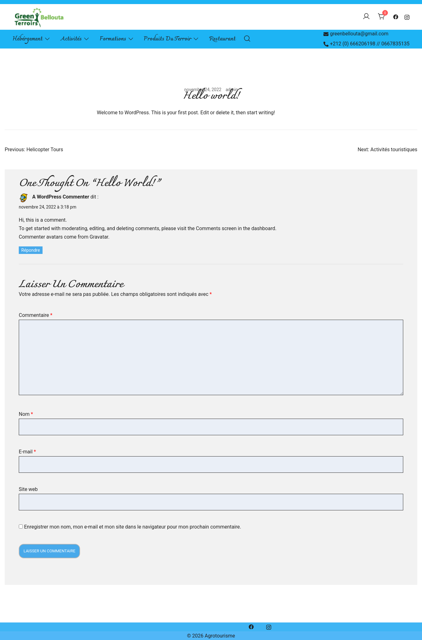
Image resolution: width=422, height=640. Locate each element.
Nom (26, 414)
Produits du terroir (167, 39)
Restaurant (222, 39)
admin (232, 89)
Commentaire (35, 315)
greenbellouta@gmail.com (356, 34)
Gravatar (98, 237)
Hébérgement (28, 39)
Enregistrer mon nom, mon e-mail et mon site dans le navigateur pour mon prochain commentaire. (132, 527)
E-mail (27, 452)
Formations (113, 39)
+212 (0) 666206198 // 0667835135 (366, 44)
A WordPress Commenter (60, 197)
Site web (28, 489)
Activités (71, 39)
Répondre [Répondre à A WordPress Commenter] (30, 250)
